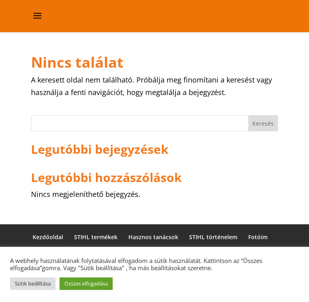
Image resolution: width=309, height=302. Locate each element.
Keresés (263, 123)
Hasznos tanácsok (153, 237)
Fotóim (258, 237)
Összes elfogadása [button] (86, 283)
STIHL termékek (95, 237)
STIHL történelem (213, 237)
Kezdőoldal (48, 237)
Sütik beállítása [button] (33, 283)
